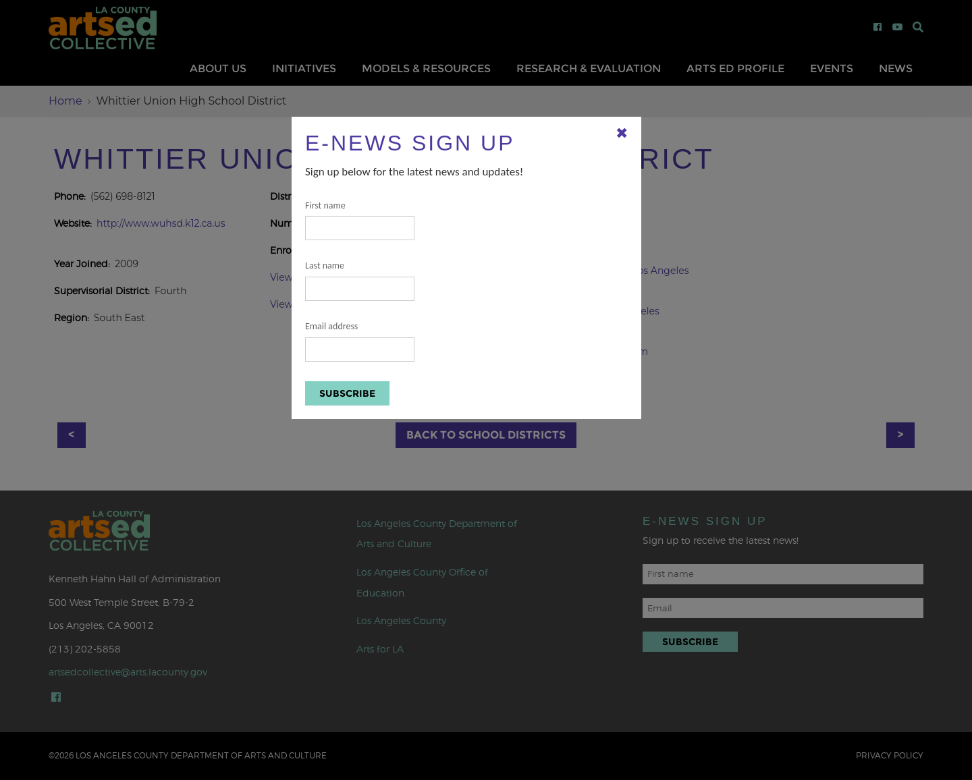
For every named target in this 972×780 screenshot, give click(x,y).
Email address (359, 341)
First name (359, 220)
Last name (359, 280)
